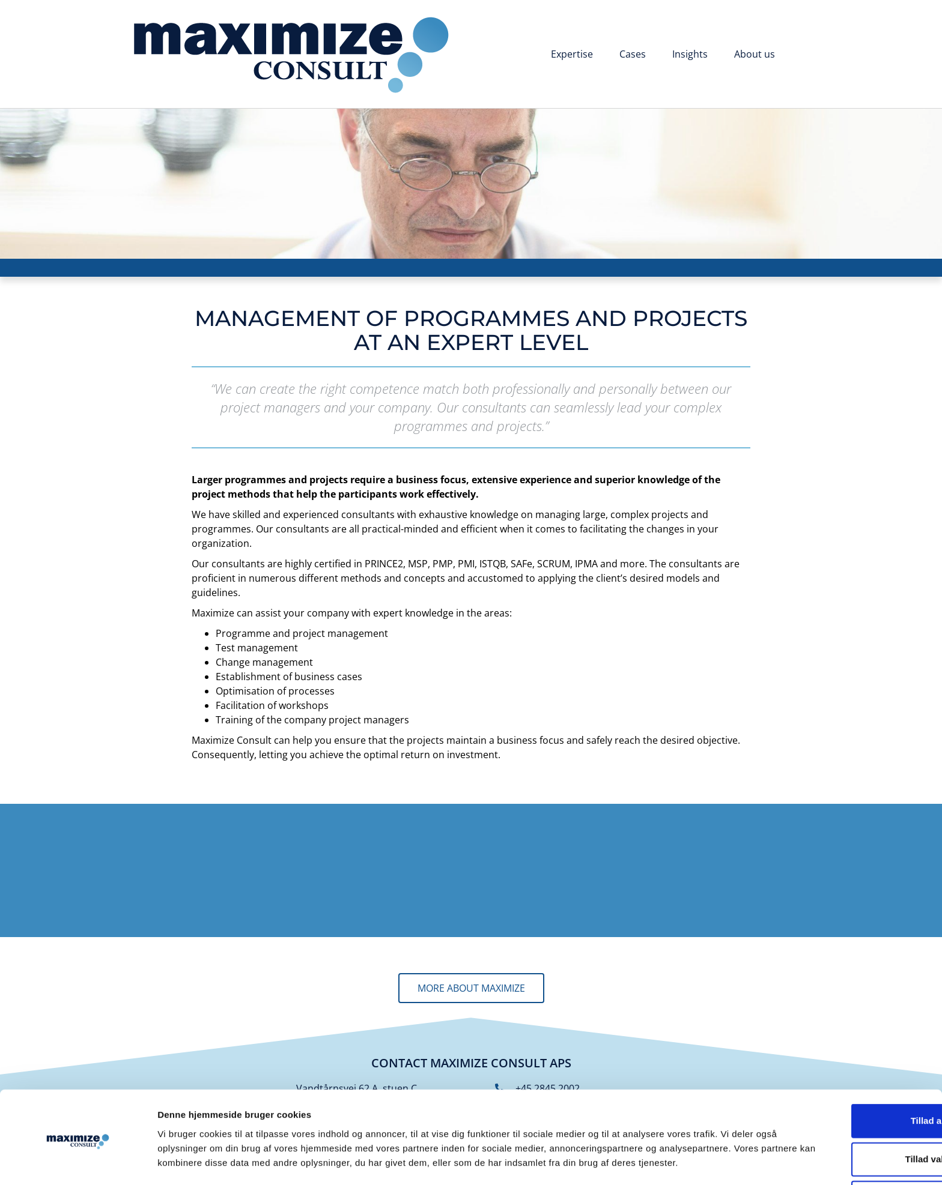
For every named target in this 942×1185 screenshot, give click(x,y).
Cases (632, 54)
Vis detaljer (624, 1161)
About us (754, 54)
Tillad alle (841, 1066)
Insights (690, 54)
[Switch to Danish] (806, 55)
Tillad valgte (842, 1105)
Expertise (572, 54)
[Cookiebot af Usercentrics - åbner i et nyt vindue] (77, 1162)
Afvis (842, 1143)
